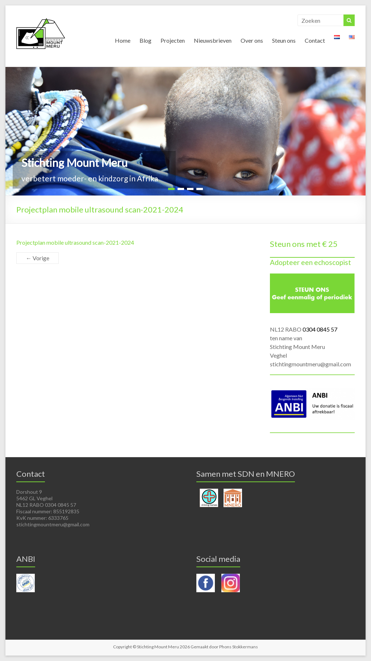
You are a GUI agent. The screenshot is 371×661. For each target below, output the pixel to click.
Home (122, 40)
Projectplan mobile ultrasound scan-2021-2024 (75, 242)
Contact (315, 40)
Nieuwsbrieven (213, 40)
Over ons (252, 40)
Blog (145, 40)
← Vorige (37, 257)
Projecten (173, 40)
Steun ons (284, 40)
